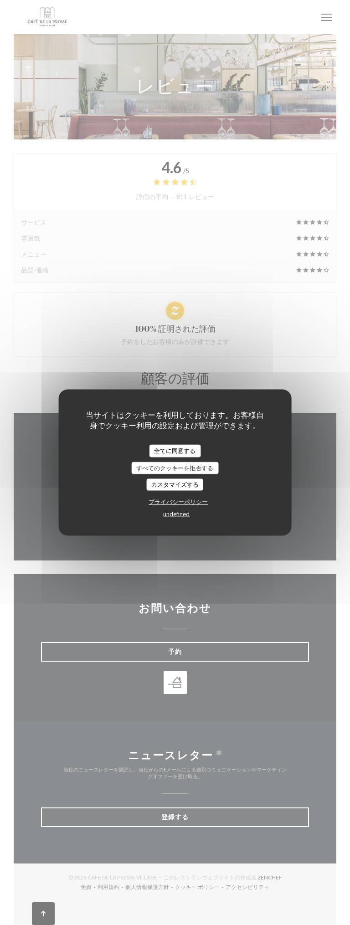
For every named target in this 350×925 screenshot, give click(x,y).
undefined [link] (176, 513)
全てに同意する (175, 450)
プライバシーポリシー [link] (178, 501)
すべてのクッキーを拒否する (174, 467)
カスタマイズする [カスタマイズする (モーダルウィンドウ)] (175, 484)
